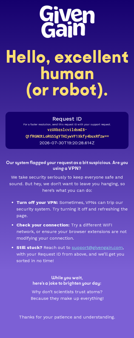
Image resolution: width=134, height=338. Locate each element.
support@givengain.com (97, 247)
